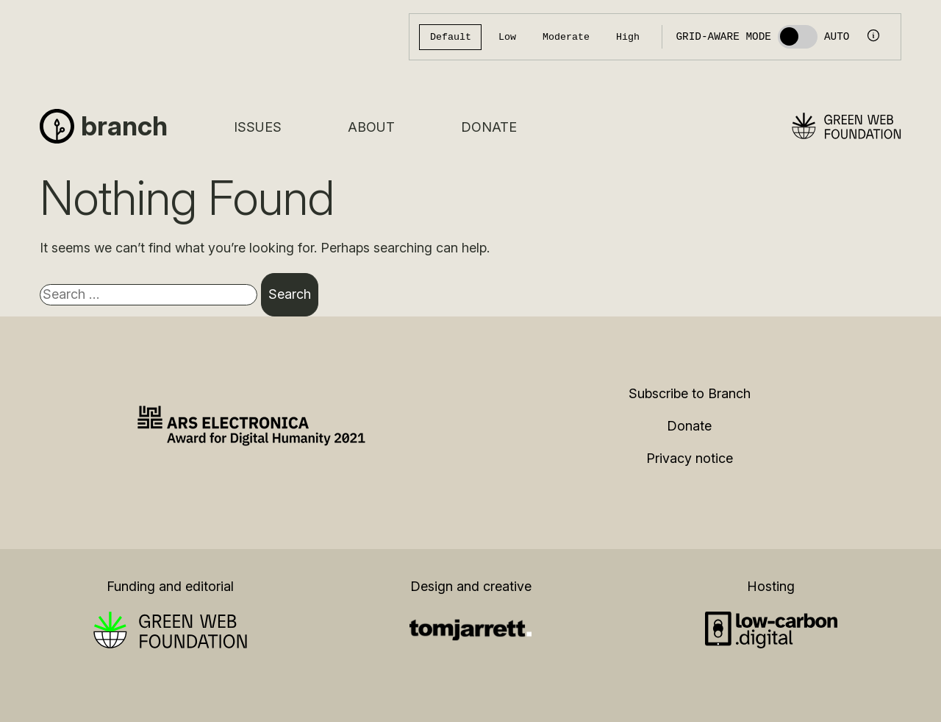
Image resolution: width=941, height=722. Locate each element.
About (371, 127)
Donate (489, 127)
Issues (258, 127)
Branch (124, 126)
